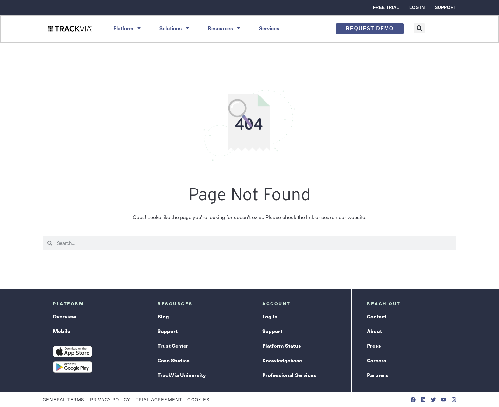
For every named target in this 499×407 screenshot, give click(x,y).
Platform (127, 28)
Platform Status (281, 345)
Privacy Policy (110, 399)
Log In (417, 7)
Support (445, 7)
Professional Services (289, 375)
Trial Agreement (159, 399)
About (374, 331)
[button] (419, 28)
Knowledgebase (282, 360)
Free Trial (386, 7)
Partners (377, 375)
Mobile (61, 331)
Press (374, 345)
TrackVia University (182, 375)
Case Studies (174, 360)
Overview (64, 316)
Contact (376, 316)
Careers (376, 360)
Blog (163, 316)
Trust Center (173, 345)
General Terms (64, 399)
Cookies (198, 399)
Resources (224, 28)
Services (269, 28)
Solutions (174, 28)
